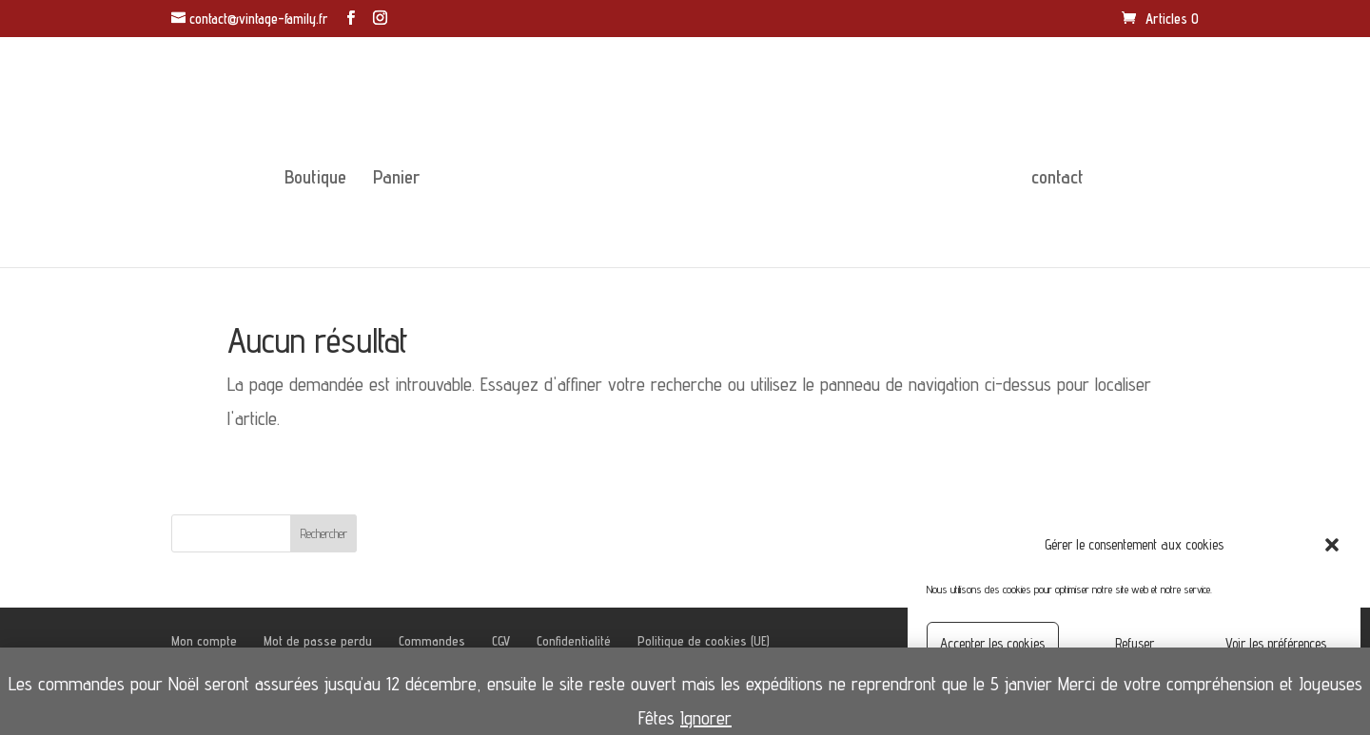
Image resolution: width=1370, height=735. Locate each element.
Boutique (315, 179)
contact (1057, 179)
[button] (1331, 544)
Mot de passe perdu (318, 640)
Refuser (1134, 643)
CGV (501, 640)
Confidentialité (574, 640)
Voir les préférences (1275, 643)
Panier (396, 179)
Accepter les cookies (992, 643)
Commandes (432, 640)
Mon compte (204, 640)
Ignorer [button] (706, 717)
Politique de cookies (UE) (703, 640)
